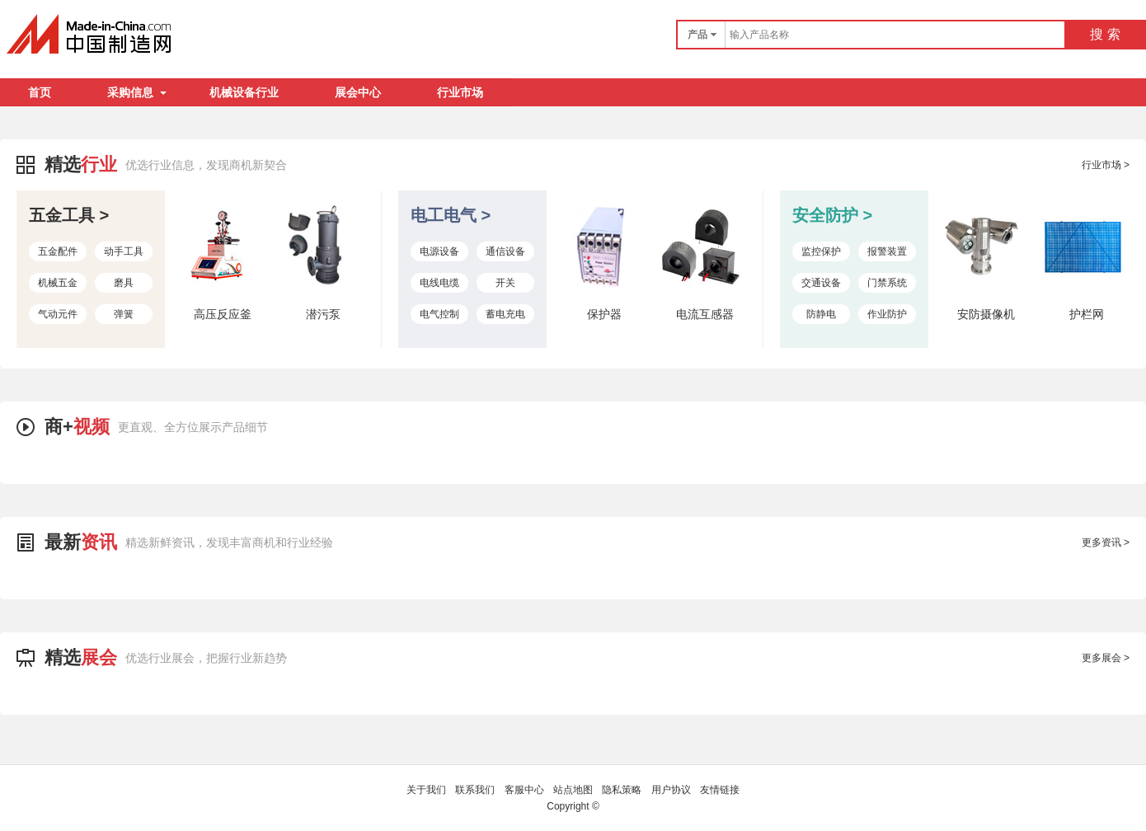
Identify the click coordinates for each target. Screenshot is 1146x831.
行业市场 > (1106, 165)
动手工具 (123, 251)
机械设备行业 (244, 92)
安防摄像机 (986, 314)
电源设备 (439, 251)
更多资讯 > (1106, 542)
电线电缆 (439, 283)
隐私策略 (621, 790)
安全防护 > (832, 215)
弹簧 (124, 314)
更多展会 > (1106, 658)
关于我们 (426, 790)
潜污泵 (323, 314)
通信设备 (505, 251)
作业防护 (887, 314)
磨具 (124, 283)
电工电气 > (451, 215)
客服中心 (524, 790)
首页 (39, 92)
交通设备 (821, 283)
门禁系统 (887, 283)
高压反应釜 (222, 314)
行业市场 (460, 92)
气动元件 (57, 314)
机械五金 (57, 283)
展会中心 (358, 92)
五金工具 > (69, 215)
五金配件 (57, 251)
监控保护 (821, 251)
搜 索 (1105, 34)
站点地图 (573, 790)
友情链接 (720, 790)
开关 (505, 283)
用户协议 (671, 790)
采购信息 (137, 92)
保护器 (604, 314)
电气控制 (439, 314)
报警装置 (887, 251)
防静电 (821, 314)
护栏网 (1086, 314)
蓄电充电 (505, 314)
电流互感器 (705, 314)
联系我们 (475, 790)
